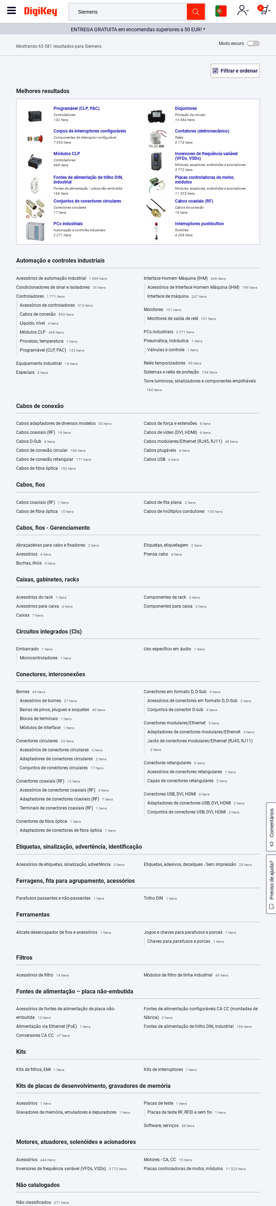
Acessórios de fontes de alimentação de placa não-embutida (65, 1014)
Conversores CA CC (43, 1035)
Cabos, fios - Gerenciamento (53, 528)
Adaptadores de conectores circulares (63, 759)
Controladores (40, 296)
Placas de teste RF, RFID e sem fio (186, 1112)
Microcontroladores (45, 658)
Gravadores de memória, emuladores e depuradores (73, 1112)
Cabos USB (161, 459)
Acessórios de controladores (56, 305)
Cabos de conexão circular (51, 450)
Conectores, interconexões (50, 674)
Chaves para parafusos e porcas (185, 941)
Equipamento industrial (47, 364)
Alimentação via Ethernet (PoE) (53, 1026)
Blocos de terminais (46, 719)
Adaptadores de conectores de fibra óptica (68, 830)
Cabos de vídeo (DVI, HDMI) (177, 432)
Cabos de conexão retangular (53, 459)
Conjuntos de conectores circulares (62, 768)
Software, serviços (169, 1126)
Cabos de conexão (47, 314)
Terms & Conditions (123, 1179)
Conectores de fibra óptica (48, 821)
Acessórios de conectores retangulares (191, 772)
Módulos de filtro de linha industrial (186, 975)
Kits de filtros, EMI (40, 1070)
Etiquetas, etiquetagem (173, 545)
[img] (40, 13)
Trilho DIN (160, 898)
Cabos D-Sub (35, 441)
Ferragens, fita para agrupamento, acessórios (75, 881)
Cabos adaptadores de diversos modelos (63, 423)
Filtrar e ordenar (239, 71)
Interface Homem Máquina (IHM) (185, 278)
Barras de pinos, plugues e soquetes (62, 710)
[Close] (264, 1166)
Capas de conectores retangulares (187, 781)
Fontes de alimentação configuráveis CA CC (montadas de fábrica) (201, 1014)
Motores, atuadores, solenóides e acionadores (76, 1142)
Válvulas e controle (172, 350)
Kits (21, 1052)
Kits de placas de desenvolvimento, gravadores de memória (93, 1086)
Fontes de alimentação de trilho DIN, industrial (198, 1026)
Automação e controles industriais (60, 261)
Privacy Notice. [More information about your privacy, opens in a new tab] (167, 1179)
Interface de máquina (177, 296)
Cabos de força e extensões (177, 423)
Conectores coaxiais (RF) (48, 781)
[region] (138, 1180)
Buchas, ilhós (35, 563)
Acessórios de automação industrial (61, 278)
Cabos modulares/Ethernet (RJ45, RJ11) (191, 441)
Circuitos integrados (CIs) (49, 631)
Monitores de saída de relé (181, 319)
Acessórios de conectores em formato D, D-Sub (199, 701)
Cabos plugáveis (167, 450)
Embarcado (34, 649)
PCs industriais (169, 332)
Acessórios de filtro (42, 975)
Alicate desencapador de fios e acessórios (63, 932)
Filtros (24, 958)
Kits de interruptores (170, 1070)
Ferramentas (33, 915)
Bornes (30, 692)
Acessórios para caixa (44, 606)
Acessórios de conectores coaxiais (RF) (64, 790)
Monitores (162, 310)
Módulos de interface (47, 728)
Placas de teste (165, 1103)
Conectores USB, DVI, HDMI (177, 794)
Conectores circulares (45, 741)
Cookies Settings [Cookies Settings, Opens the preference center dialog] (135, 1194)
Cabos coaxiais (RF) (43, 432)
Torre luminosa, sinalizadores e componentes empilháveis (200, 386)
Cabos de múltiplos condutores (183, 511)
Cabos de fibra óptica (46, 468)
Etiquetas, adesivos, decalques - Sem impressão (198, 865)
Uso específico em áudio (174, 649)
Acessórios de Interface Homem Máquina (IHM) (202, 287)
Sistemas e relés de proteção (180, 372)
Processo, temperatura (48, 341)
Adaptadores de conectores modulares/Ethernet (200, 732)
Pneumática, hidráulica (173, 341)
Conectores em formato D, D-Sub (182, 692)
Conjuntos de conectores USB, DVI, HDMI (193, 812)
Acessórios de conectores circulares (61, 750)
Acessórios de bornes (48, 701)
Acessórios (33, 554)
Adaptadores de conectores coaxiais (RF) (66, 799)
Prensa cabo (163, 554)
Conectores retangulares (174, 763)
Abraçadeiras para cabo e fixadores (57, 545)
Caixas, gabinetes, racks (47, 579)
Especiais (32, 372)
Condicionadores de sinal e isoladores (61, 287)
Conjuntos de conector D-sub (182, 710)
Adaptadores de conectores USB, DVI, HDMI (195, 803)
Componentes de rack (172, 597)
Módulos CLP (42, 332)
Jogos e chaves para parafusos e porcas (190, 932)
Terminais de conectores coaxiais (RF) (63, 808)
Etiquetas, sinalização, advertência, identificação (79, 847)
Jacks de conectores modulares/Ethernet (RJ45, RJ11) (200, 746)
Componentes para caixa (175, 606)
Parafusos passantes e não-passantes (60, 898)
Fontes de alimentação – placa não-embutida (74, 991)
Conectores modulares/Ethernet (181, 723)
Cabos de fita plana (170, 502)
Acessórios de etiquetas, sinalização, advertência (70, 865)
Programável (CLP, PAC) (52, 350)
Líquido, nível (39, 323)
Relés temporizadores (172, 363)
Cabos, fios (30, 485)
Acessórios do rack (41, 597)
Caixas (29, 615)
